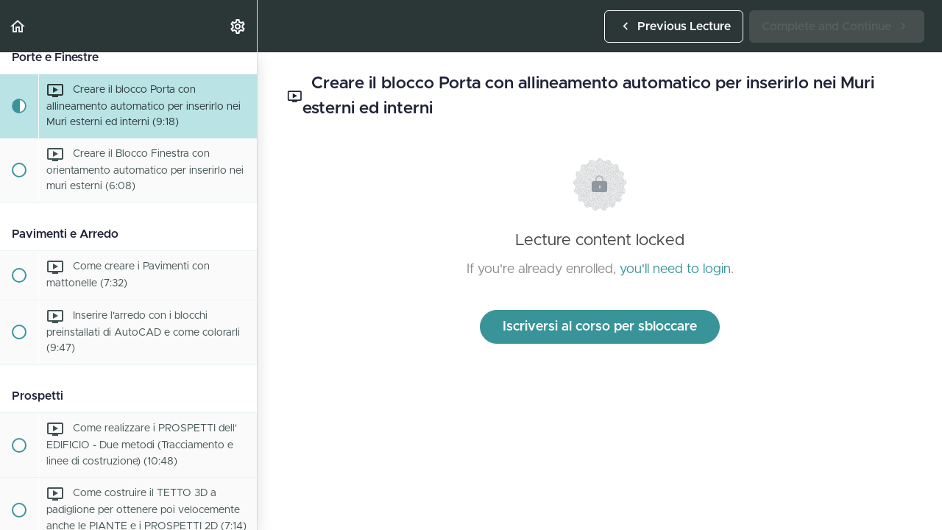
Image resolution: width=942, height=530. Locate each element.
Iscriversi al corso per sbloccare (600, 326)
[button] (18, 26)
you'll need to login (675, 269)
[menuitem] (238, 26)
